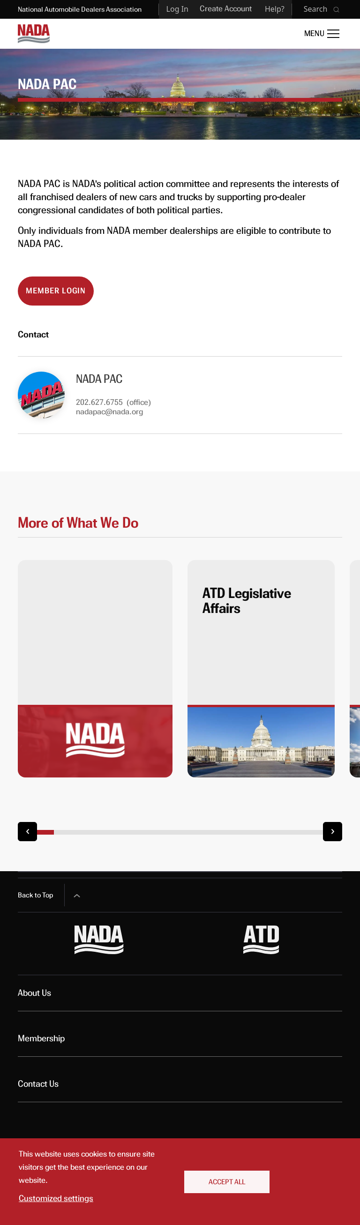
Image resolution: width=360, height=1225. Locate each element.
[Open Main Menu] (321, 34)
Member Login (56, 290)
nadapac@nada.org (109, 411)
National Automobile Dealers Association (80, 9)
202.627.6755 (99, 402)
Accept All (227, 1182)
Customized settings (56, 1198)
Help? (275, 9)
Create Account (226, 8)
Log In (177, 9)
